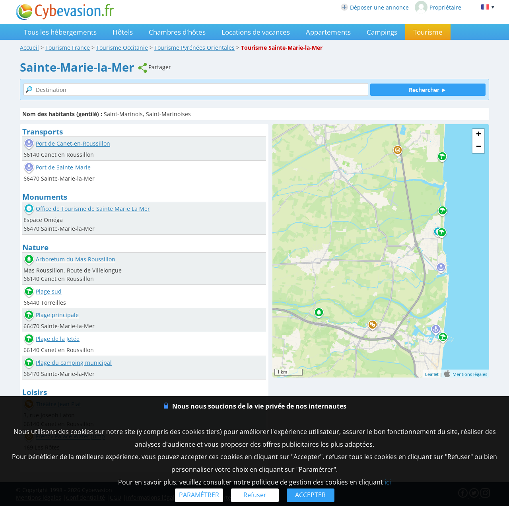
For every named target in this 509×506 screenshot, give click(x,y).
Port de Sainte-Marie (63, 167)
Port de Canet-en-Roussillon (73, 144)
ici (388, 482)
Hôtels (123, 32)
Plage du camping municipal (74, 362)
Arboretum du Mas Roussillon (75, 259)
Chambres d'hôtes (177, 32)
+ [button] (478, 135)
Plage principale (57, 315)
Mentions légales (470, 374)
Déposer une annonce (375, 7)
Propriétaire (438, 7)
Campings (382, 32)
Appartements (328, 32)
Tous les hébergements (60, 32)
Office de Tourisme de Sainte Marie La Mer (93, 209)
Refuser (254, 494)
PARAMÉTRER (199, 494)
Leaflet (432, 374)
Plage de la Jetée (58, 339)
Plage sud (49, 291)
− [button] (478, 147)
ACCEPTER (310, 494)
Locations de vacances (255, 32)
